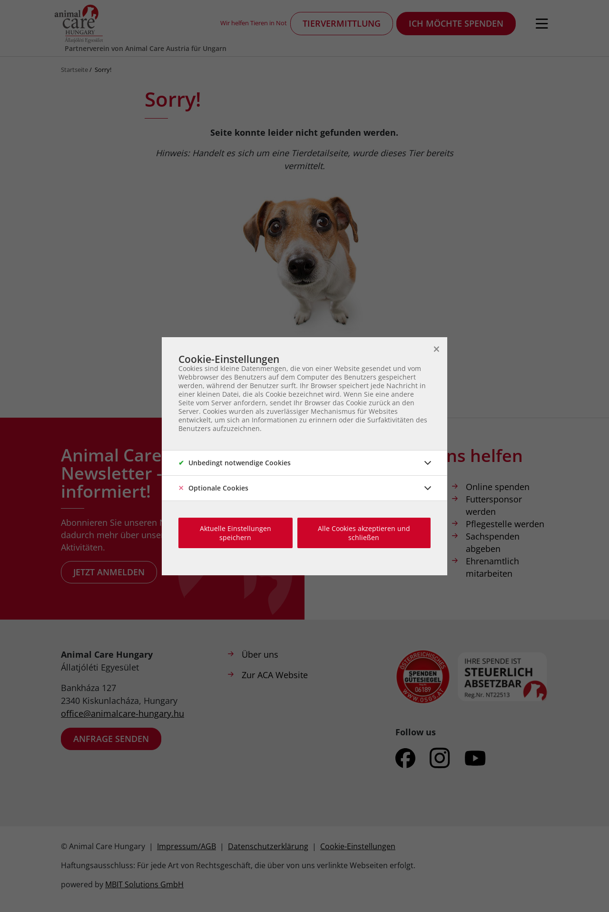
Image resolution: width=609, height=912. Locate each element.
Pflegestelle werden (505, 524)
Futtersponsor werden (494, 505)
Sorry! (103, 69)
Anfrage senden (111, 738)
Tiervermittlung (342, 23)
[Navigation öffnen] (542, 24)
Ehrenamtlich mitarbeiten (492, 567)
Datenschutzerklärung (268, 846)
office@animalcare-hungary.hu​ (122, 713)
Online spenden (498, 486)
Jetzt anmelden (109, 572)
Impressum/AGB (186, 846)
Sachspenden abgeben (493, 542)
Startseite (74, 69)
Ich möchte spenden (456, 23)
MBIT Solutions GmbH (144, 884)
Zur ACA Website (275, 675)
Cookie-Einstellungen (357, 846)
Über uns (260, 654)
